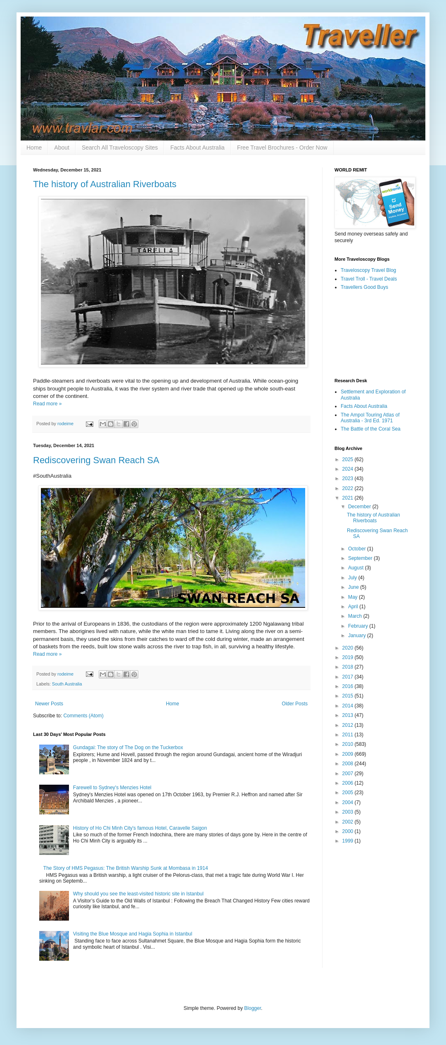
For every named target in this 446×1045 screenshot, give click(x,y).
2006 (348, 783)
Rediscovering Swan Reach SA (96, 460)
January (357, 635)
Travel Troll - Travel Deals (369, 279)
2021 (348, 498)
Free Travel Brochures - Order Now (282, 147)
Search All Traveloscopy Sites (120, 147)
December (360, 506)
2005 (348, 792)
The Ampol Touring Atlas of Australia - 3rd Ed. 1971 (370, 418)
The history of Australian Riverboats (104, 184)
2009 (348, 754)
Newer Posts (49, 704)
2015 (348, 696)
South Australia (67, 683)
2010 (348, 744)
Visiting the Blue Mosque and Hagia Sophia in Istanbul (132, 934)
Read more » (47, 404)
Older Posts (295, 704)
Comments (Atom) (83, 716)
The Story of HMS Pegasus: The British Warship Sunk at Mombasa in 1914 (125, 868)
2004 (348, 802)
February (358, 626)
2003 (348, 812)
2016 (348, 686)
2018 (348, 667)
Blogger (252, 1008)
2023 (348, 478)
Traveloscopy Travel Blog (368, 270)
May (353, 597)
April (353, 606)
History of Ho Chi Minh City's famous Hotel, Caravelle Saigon (140, 828)
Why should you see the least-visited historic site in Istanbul (138, 894)
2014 (348, 706)
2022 (348, 488)
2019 (348, 657)
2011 (348, 735)
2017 (348, 677)
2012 (348, 725)
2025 (348, 459)
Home (34, 147)
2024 (348, 469)
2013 (348, 715)
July (353, 578)
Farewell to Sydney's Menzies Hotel (112, 787)
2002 (348, 822)
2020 (348, 648)
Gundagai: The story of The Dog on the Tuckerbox (128, 747)
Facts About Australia (197, 147)
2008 (348, 763)
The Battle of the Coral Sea (371, 429)
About (61, 147)
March (355, 616)
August (356, 568)
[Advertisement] (373, 335)
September (361, 558)
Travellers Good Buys (364, 287)
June (354, 587)
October (357, 549)
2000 (348, 831)
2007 (348, 773)
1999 (348, 841)
